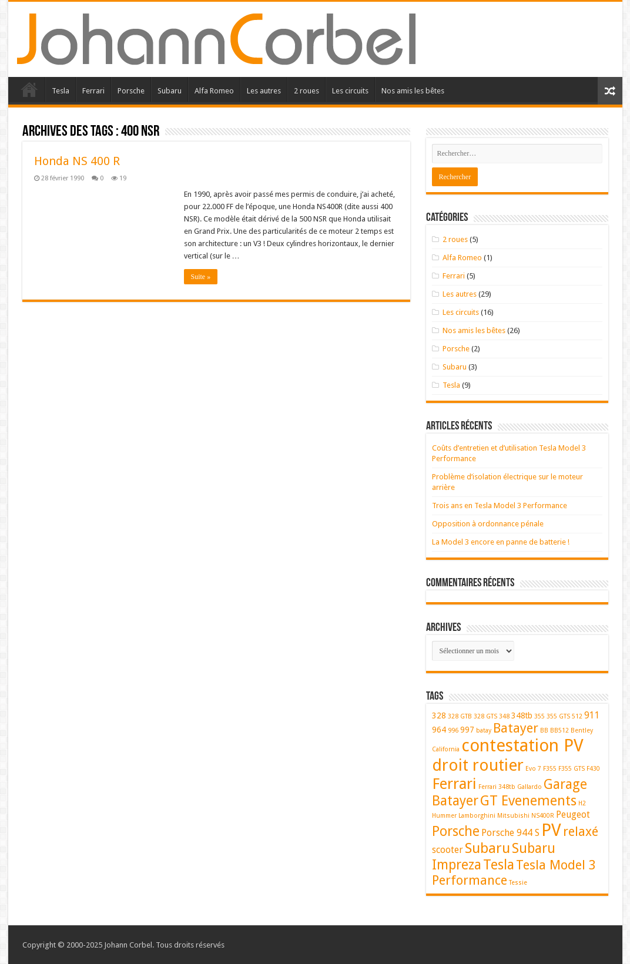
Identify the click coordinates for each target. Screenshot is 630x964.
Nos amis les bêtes (412, 90)
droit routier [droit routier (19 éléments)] (478, 765)
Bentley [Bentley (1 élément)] (582, 730)
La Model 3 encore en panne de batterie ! (500, 542)
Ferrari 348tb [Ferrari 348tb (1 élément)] (496, 787)
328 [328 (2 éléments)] (439, 715)
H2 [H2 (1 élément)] (582, 803)
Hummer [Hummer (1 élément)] (444, 815)
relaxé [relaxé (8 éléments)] (580, 831)
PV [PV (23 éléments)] (551, 830)
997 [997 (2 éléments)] (467, 729)
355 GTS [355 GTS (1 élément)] (558, 716)
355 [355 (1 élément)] (539, 716)
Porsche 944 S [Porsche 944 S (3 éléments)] (510, 832)
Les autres (264, 90)
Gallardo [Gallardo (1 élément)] (529, 787)
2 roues (306, 90)
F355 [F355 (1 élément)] (550, 768)
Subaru (170, 90)
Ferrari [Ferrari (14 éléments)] (454, 783)
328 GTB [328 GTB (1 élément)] (460, 716)
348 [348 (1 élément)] (504, 716)
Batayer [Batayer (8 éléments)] (515, 728)
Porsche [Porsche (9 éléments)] (456, 831)
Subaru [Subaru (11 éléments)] (487, 848)
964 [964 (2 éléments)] (439, 729)
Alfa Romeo (214, 90)
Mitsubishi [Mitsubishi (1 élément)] (513, 815)
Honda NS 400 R (77, 161)
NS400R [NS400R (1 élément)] (542, 815)
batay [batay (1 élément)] (483, 730)
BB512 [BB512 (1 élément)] (559, 730)
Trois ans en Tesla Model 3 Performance (499, 505)
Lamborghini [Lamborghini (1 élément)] (476, 815)
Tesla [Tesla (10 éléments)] (498, 864)
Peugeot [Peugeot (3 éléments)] (573, 814)
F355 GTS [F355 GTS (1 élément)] (571, 768)
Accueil (29, 89)
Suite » (201, 277)
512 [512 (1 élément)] (577, 716)
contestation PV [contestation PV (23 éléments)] (522, 745)
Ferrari (93, 90)
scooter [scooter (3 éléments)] (447, 849)
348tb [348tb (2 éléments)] (521, 715)
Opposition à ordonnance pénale (488, 523)
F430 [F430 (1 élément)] (593, 768)
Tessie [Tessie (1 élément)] (518, 882)
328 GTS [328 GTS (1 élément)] (485, 716)
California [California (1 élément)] (446, 749)
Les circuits (350, 90)
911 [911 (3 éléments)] (592, 715)
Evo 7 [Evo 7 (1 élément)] (533, 768)
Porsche (131, 90)
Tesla (60, 90)
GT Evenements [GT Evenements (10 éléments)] (528, 800)
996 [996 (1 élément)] (453, 730)
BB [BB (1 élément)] (544, 730)
